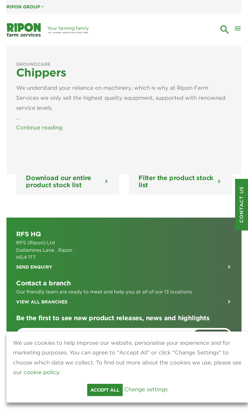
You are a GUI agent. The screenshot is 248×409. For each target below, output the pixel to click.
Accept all (104, 390)
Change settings (146, 389)
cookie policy (41, 372)
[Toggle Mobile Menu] (238, 30)
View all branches (41, 291)
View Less (29, 117)
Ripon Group (25, 6)
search (225, 30)
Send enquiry (34, 257)
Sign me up (211, 325)
